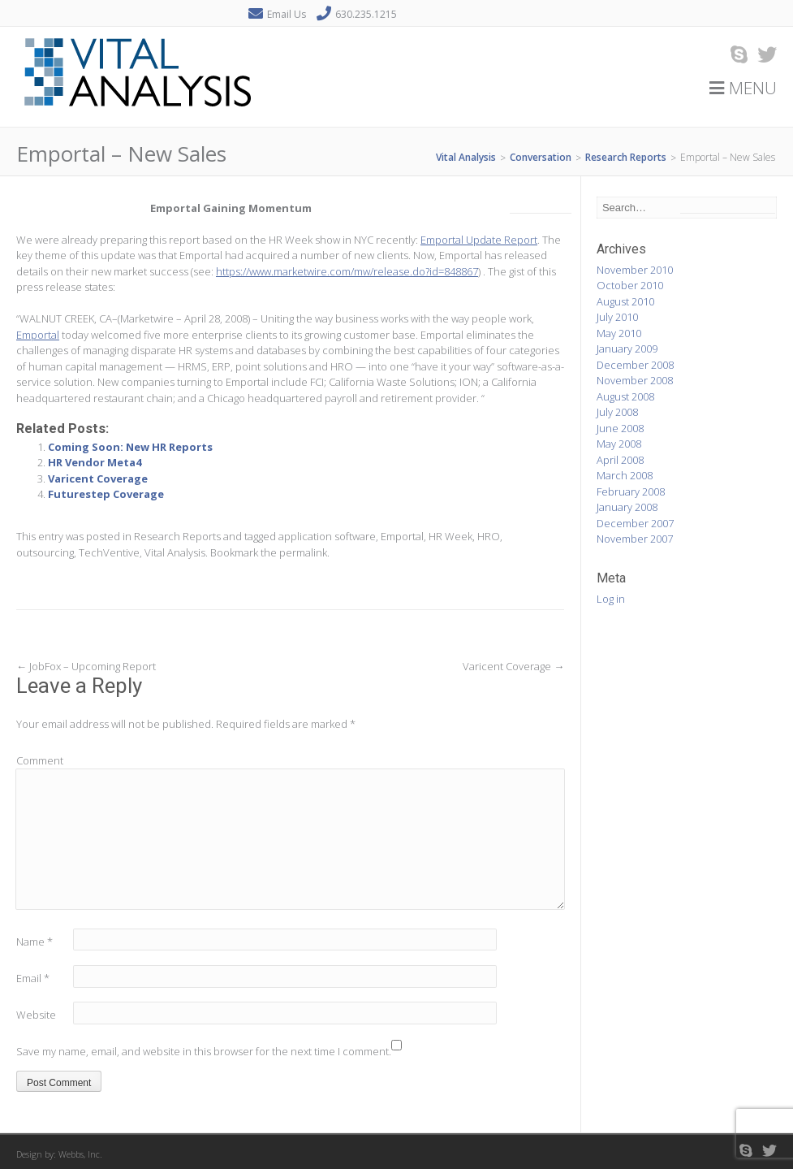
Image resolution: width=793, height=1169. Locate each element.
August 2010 (625, 301)
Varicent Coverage (98, 478)
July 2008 (617, 412)
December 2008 (635, 364)
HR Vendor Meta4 (94, 462)
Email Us (286, 14)
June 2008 (620, 428)
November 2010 (635, 269)
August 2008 (625, 396)
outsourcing (45, 552)
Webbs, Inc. (80, 1154)
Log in (611, 598)
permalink (303, 552)
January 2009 (627, 348)
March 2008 (625, 475)
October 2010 (630, 285)
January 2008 (627, 507)
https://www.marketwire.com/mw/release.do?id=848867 (347, 271)
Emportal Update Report (478, 239)
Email (33, 978)
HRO (488, 536)
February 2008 (631, 491)
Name (34, 941)
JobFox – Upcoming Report (86, 666)
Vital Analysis (174, 552)
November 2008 (635, 380)
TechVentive (109, 552)
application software (327, 536)
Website (36, 1014)
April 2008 (620, 459)
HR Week (450, 536)
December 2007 (635, 523)
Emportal (37, 334)
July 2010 (617, 317)
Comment (39, 760)
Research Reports (177, 536)
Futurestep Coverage (106, 494)
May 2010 (619, 333)
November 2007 (635, 538)
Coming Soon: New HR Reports (130, 446)
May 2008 (619, 443)
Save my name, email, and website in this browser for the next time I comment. (203, 1051)
